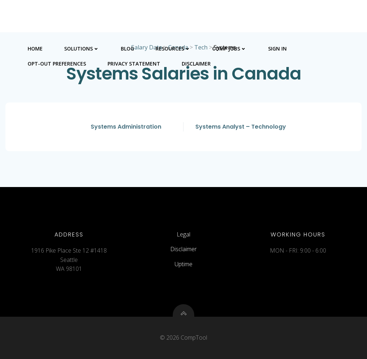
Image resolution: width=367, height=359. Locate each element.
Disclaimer (196, 63)
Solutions (81, 48)
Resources (173, 48)
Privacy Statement (134, 63)
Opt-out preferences (57, 63)
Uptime (183, 264)
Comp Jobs (229, 48)
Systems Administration (126, 127)
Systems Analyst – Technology (240, 127)
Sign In (277, 48)
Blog (127, 48)
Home (35, 48)
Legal (183, 234)
